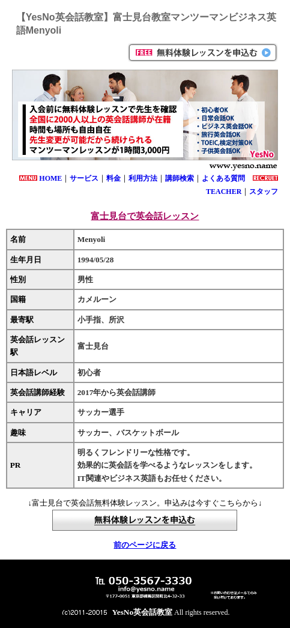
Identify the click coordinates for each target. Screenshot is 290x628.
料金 (113, 178)
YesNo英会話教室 (142, 612)
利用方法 (142, 178)
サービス (84, 178)
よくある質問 (223, 178)
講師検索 (179, 178)
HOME (50, 178)
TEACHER (223, 191)
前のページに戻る (144, 544)
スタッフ (263, 191)
